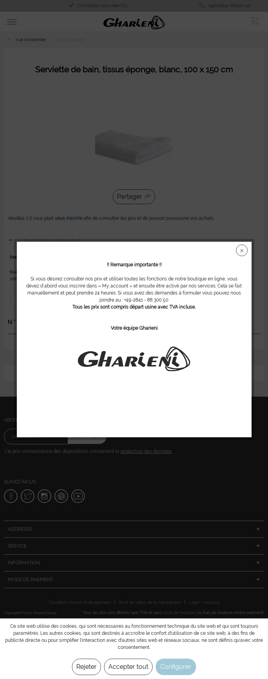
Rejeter (86, 666)
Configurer (175, 666)
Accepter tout (128, 666)
